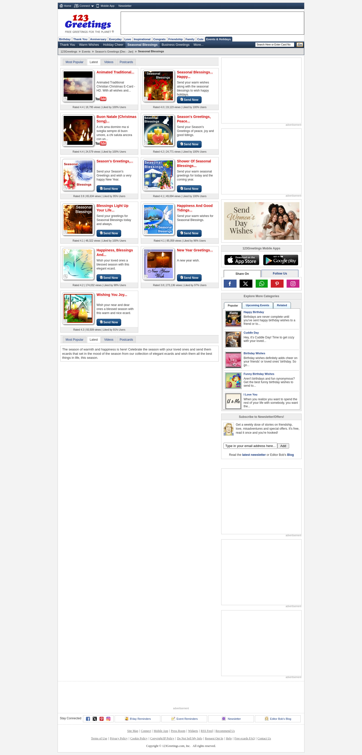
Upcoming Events (257, 305)
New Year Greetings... (195, 250)
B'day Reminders (138, 719)
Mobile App (107, 5)
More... (199, 45)
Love (127, 39)
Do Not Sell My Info (189, 738)
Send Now (189, 100)
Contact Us (264, 738)
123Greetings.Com (238, 463)
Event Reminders (184, 719)
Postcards (126, 62)
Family (190, 39)
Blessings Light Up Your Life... (112, 208)
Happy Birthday (254, 312)
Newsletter (124, 5)
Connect (84, 5)
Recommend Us (225, 731)
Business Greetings (176, 45)
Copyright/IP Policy (162, 738)
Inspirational (142, 39)
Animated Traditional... (115, 72)
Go (300, 44)
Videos (108, 62)
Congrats (159, 39)
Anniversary (98, 39)
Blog (290, 455)
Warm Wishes (89, 45)
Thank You (80, 39)
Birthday (64, 39)
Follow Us (280, 273)
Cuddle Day (251, 332)
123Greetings (69, 51)
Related (282, 305)
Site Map (132, 731)
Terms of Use (99, 738)
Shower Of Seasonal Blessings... (194, 163)
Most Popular (74, 62)
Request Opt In (214, 738)
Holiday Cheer (113, 45)
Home (67, 5)
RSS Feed (207, 731)
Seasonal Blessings (142, 45)
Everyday (115, 39)
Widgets (193, 731)
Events (86, 51)
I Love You (250, 394)
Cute (200, 39)
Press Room (178, 731)
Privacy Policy (118, 738)
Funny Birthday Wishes (259, 373)
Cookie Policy (138, 738)
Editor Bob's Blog (278, 719)
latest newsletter (254, 455)
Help (229, 738)
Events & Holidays (218, 39)
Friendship (175, 39)
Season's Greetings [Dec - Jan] (114, 51)
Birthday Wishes (254, 353)
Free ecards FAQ (244, 738)
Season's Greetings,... (115, 161)
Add (283, 446)
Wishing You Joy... (112, 295)
